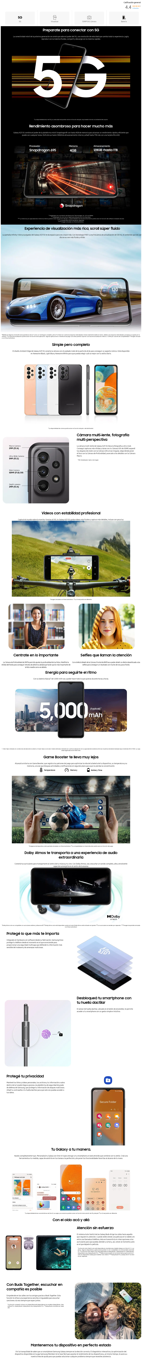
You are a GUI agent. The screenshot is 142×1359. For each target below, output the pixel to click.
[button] (71, 7)
